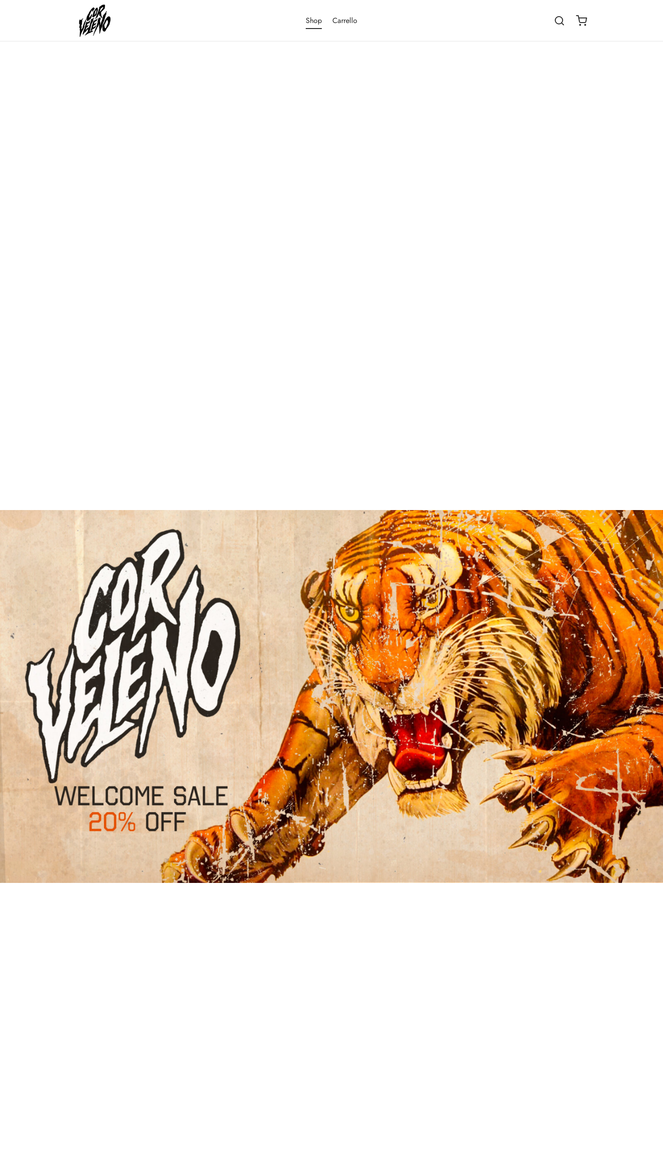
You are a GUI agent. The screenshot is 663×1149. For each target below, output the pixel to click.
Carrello (344, 20)
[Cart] (581, 20)
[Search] (559, 20)
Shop (314, 20)
